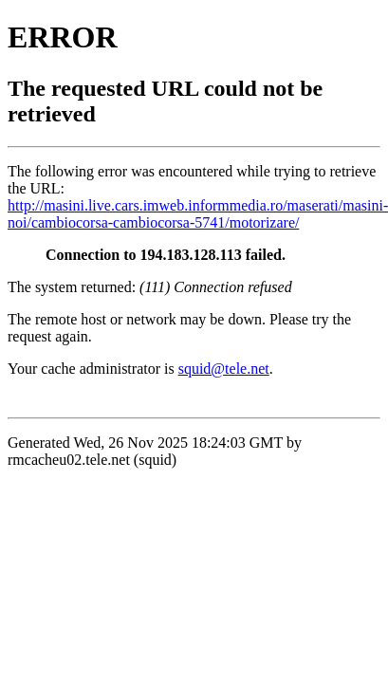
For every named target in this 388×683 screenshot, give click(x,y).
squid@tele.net (223, 368)
